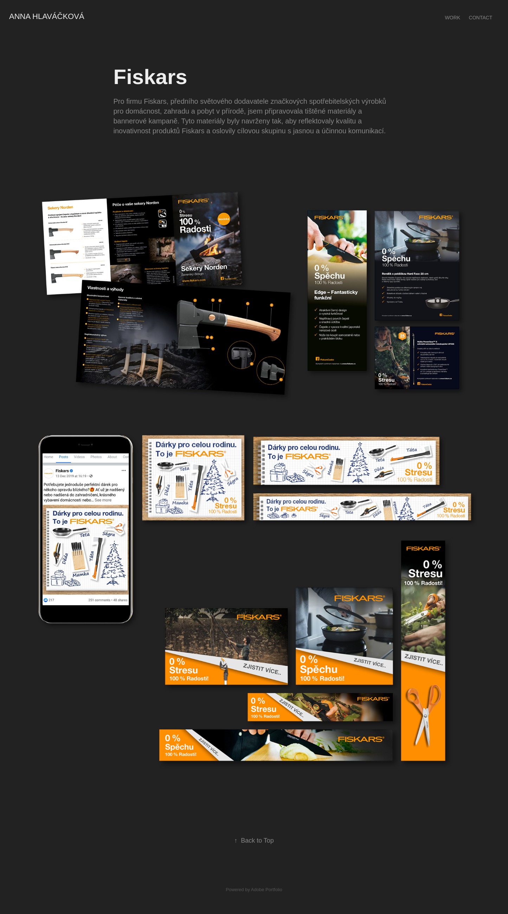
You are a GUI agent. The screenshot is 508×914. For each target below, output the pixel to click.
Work (453, 17)
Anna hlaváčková (46, 16)
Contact (481, 17)
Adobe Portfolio (266, 889)
